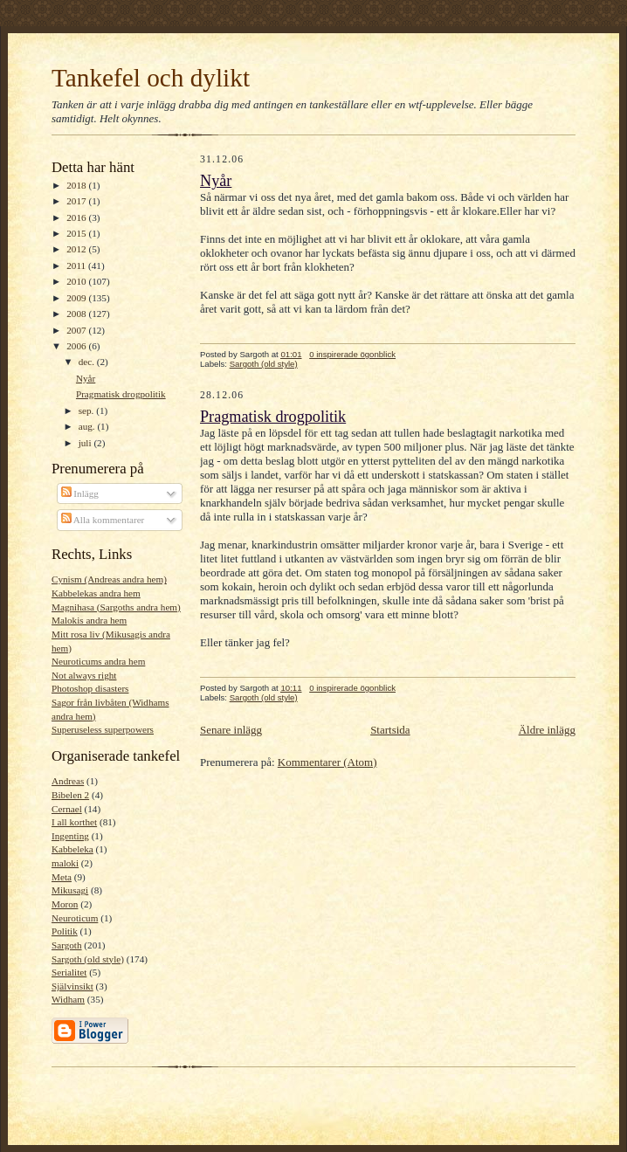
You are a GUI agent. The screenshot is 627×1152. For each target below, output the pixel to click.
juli (86, 443)
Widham (68, 999)
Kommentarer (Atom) (327, 762)
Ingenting (70, 836)
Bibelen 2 (70, 795)
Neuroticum (75, 918)
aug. (88, 426)
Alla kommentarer (103, 519)
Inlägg (80, 493)
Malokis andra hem (89, 620)
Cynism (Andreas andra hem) (109, 579)
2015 (77, 233)
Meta (62, 877)
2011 (77, 265)
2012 (77, 249)
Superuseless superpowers (103, 729)
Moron (65, 904)
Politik (65, 931)
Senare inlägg (231, 729)
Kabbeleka (72, 849)
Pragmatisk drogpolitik (121, 394)
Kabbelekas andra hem (96, 593)
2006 (77, 346)
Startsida (390, 729)
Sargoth (67, 945)
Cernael (67, 809)
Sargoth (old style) (88, 959)
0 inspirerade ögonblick (352, 354)
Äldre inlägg (547, 729)
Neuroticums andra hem (98, 661)
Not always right (84, 675)
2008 (77, 313)
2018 (77, 185)
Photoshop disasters (90, 688)
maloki (65, 863)
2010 (77, 281)
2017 (77, 201)
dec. (88, 361)
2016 (77, 217)
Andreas (68, 781)
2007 (77, 330)
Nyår (85, 378)
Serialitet (69, 972)
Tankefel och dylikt (151, 78)
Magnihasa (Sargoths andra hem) (116, 607)
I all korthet (74, 822)
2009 (77, 298)
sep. (87, 410)
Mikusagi (70, 890)
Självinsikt (72, 986)
